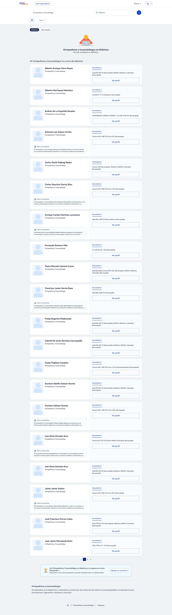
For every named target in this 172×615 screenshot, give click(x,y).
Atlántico (34, 30)
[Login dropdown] (149, 3)
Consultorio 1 (97, 68)
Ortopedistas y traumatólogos (83, 605)
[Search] (139, 12)
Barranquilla (45, 30)
